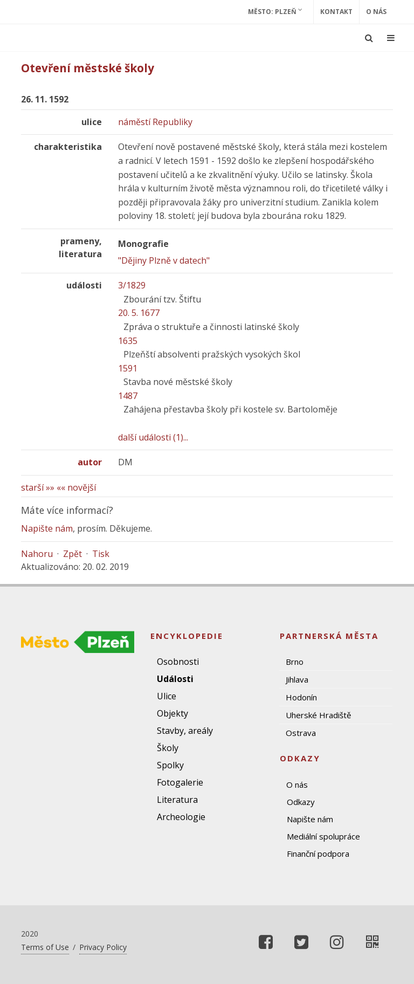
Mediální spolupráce (323, 836)
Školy (167, 748)
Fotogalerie (180, 782)
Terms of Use (45, 947)
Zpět (72, 554)
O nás (376, 11)
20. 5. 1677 (139, 313)
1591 (127, 368)
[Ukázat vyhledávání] (369, 37)
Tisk (100, 554)
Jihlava (297, 679)
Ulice (166, 696)
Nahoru (37, 554)
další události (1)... (153, 437)
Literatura (177, 800)
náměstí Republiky (155, 122)
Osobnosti (178, 662)
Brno (294, 661)
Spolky (170, 765)
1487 (127, 396)
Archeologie (181, 817)
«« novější (76, 487)
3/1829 (132, 285)
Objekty (172, 713)
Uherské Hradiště (318, 715)
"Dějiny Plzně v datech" (164, 260)
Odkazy (301, 801)
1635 (127, 341)
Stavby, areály (185, 731)
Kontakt (336, 11)
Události (175, 679)
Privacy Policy (103, 947)
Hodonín (301, 697)
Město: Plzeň (275, 11)
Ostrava (301, 732)
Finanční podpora (318, 853)
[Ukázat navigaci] (391, 37)
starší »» (37, 487)
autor (90, 462)
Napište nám (47, 528)
